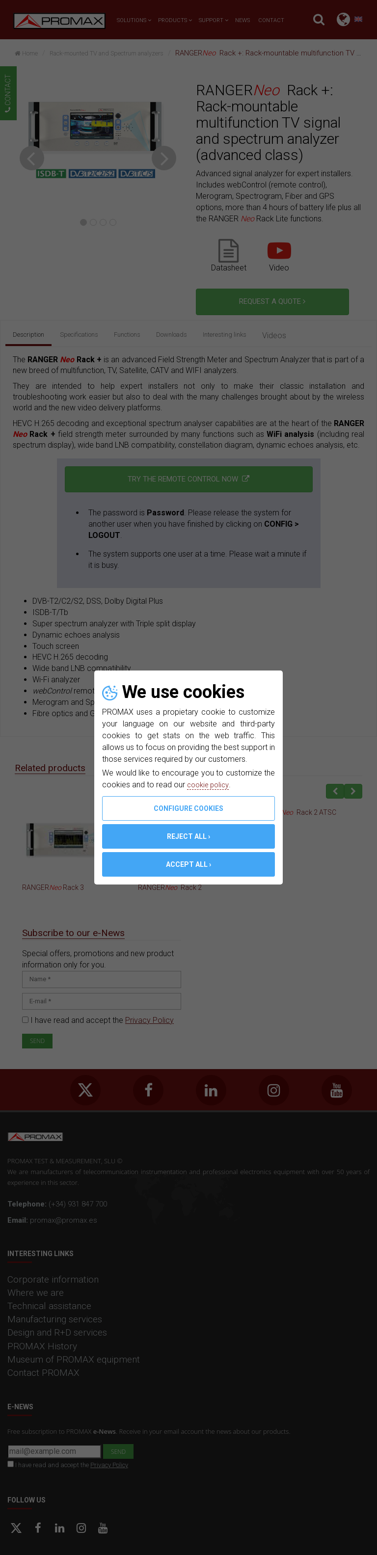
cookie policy (210, 784)
